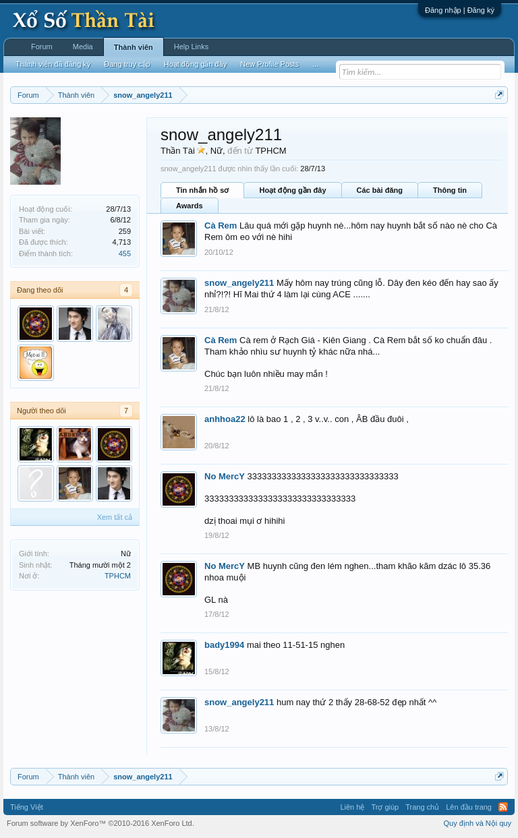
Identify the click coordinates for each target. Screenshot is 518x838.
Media (83, 46)
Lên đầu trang (469, 807)
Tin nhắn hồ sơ (202, 190)
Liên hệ (352, 807)
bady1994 (224, 645)
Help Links (191, 46)
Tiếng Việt (26, 807)
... (315, 64)
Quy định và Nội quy (478, 823)
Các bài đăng (380, 190)
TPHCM (118, 576)
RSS (503, 807)
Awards (189, 206)
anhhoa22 (225, 419)
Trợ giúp (385, 807)
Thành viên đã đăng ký (53, 64)
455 (125, 253)
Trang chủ (422, 807)
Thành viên (133, 47)
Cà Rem (220, 225)
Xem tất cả (114, 517)
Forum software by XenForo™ (100, 823)
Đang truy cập (127, 64)
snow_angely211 (239, 283)
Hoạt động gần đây (292, 190)
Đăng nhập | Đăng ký (459, 10)
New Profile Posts (269, 64)
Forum (42, 46)
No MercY (224, 476)
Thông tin (450, 190)
